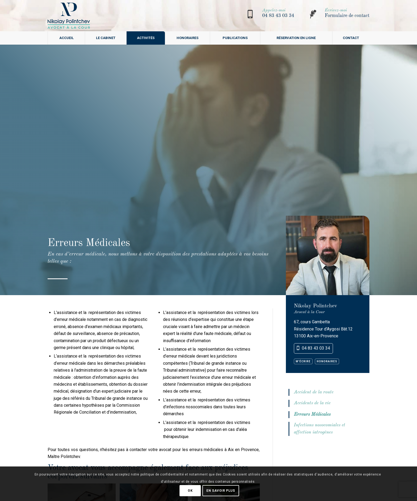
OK (190, 490)
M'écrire (303, 361)
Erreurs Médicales (312, 414)
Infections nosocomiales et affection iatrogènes (319, 428)
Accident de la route (313, 392)
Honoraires (327, 361)
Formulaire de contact (347, 15)
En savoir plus (220, 490)
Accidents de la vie (312, 403)
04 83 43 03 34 (278, 15)
